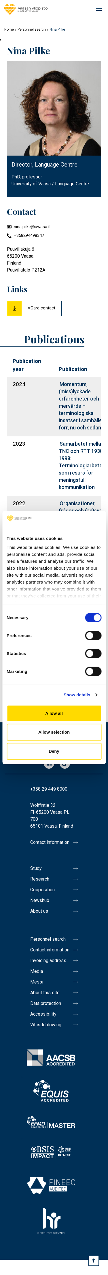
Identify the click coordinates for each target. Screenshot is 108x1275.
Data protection (45, 1003)
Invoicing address (48, 960)
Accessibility (43, 1014)
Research (39, 879)
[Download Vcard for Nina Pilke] (34, 308)
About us (39, 911)
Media (36, 971)
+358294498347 (29, 235)
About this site (45, 992)
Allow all (54, 713)
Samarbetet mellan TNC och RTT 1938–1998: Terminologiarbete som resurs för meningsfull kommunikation (82, 465)
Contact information (49, 842)
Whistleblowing (45, 1024)
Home (9, 29)
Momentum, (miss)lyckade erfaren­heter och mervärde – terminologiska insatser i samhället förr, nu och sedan (81, 406)
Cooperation (42, 889)
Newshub (39, 900)
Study (36, 868)
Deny (54, 751)
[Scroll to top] (93, 1260)
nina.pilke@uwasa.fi (32, 226)
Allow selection (54, 732)
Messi (36, 982)
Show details (77, 694)
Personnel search (32, 29)
